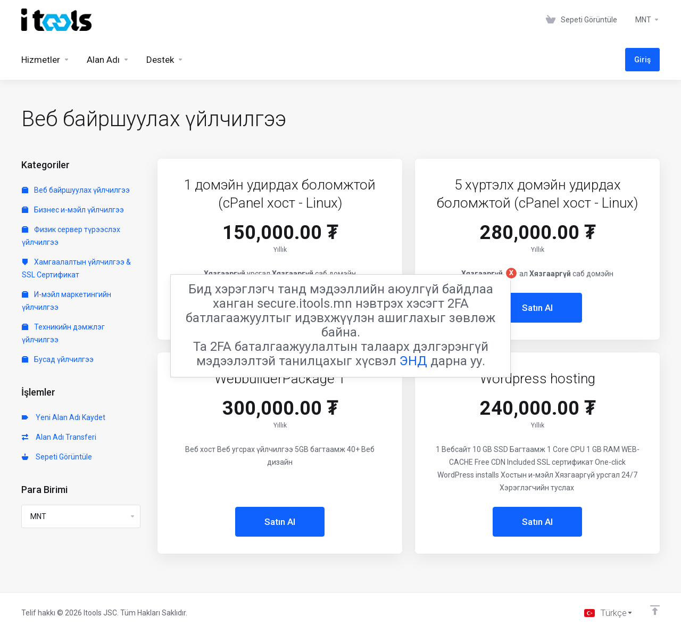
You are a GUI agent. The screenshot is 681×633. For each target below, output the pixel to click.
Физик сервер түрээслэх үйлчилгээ (71, 235)
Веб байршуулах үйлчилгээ (76, 190)
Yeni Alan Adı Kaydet (63, 417)
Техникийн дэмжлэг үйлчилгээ (63, 333)
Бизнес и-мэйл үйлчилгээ (73, 209)
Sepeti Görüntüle (57, 457)
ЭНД (413, 361)
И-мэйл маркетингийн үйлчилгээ (66, 300)
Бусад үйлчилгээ (58, 359)
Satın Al (537, 307)
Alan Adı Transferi (59, 437)
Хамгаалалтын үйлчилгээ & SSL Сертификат (76, 268)
